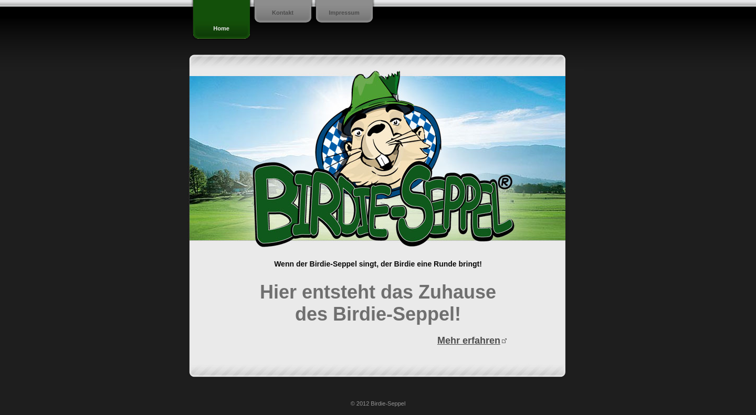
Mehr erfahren (468, 340)
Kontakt (282, 12)
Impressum (344, 12)
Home (221, 28)
